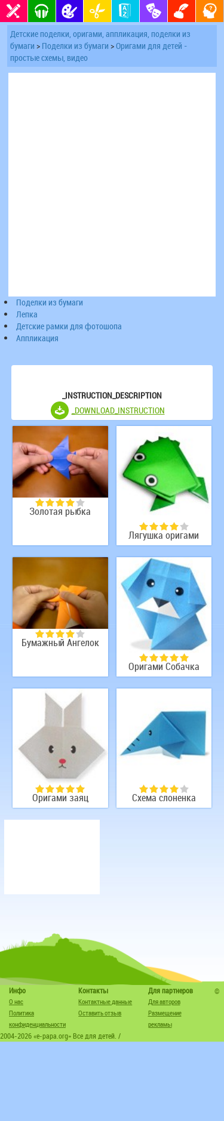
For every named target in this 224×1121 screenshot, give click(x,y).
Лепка (27, 314)
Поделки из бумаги (75, 45)
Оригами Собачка (164, 666)
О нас (16, 1001)
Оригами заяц (60, 797)
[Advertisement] (52, 857)
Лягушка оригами (163, 535)
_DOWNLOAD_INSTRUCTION (118, 410)
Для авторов (164, 1001)
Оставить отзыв (99, 1012)
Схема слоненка (164, 797)
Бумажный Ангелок (60, 642)
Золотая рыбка (60, 511)
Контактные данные (105, 1001)
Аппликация (37, 338)
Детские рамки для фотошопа (69, 326)
